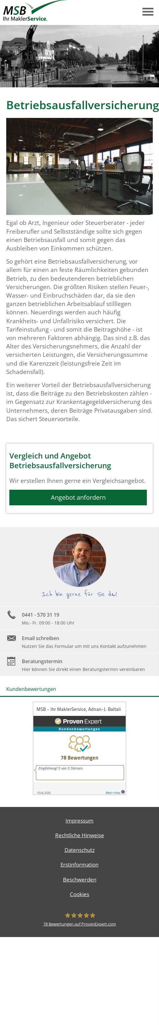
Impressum (79, 820)
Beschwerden (79, 879)
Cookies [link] (79, 894)
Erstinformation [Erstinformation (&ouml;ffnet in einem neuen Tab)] (79, 864)
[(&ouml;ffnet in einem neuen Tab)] (79, 793)
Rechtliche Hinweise (79, 835)
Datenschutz (80, 849)
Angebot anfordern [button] (78, 497)
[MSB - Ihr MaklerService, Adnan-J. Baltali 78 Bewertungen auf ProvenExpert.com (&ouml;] (79, 919)
